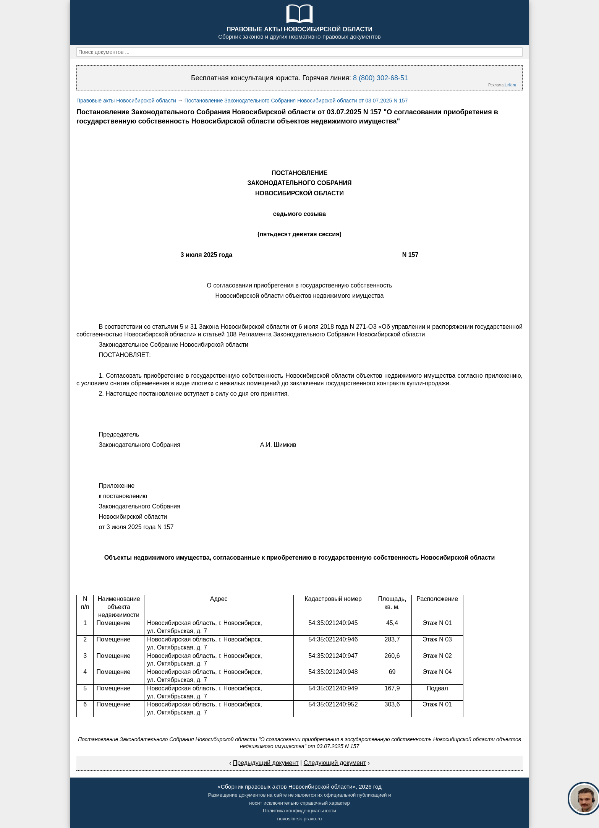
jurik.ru (510, 85)
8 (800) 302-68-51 (380, 78)
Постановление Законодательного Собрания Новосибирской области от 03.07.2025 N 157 (296, 100)
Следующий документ (335, 763)
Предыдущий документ (266, 763)
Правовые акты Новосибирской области (126, 100)
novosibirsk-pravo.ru (299, 819)
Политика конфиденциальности (299, 810)
